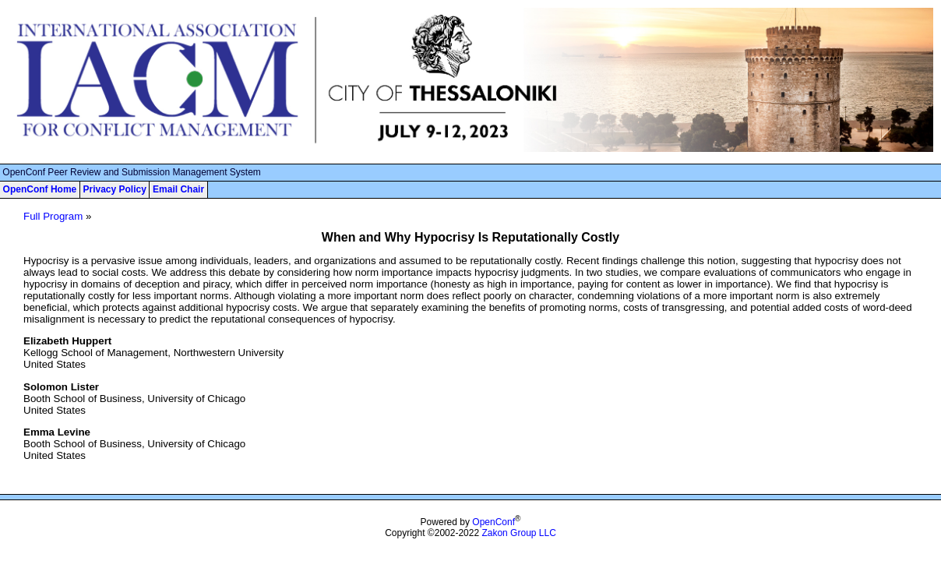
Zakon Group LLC (518, 532)
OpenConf (493, 522)
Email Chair (178, 189)
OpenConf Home (40, 189)
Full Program (53, 216)
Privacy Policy (114, 189)
